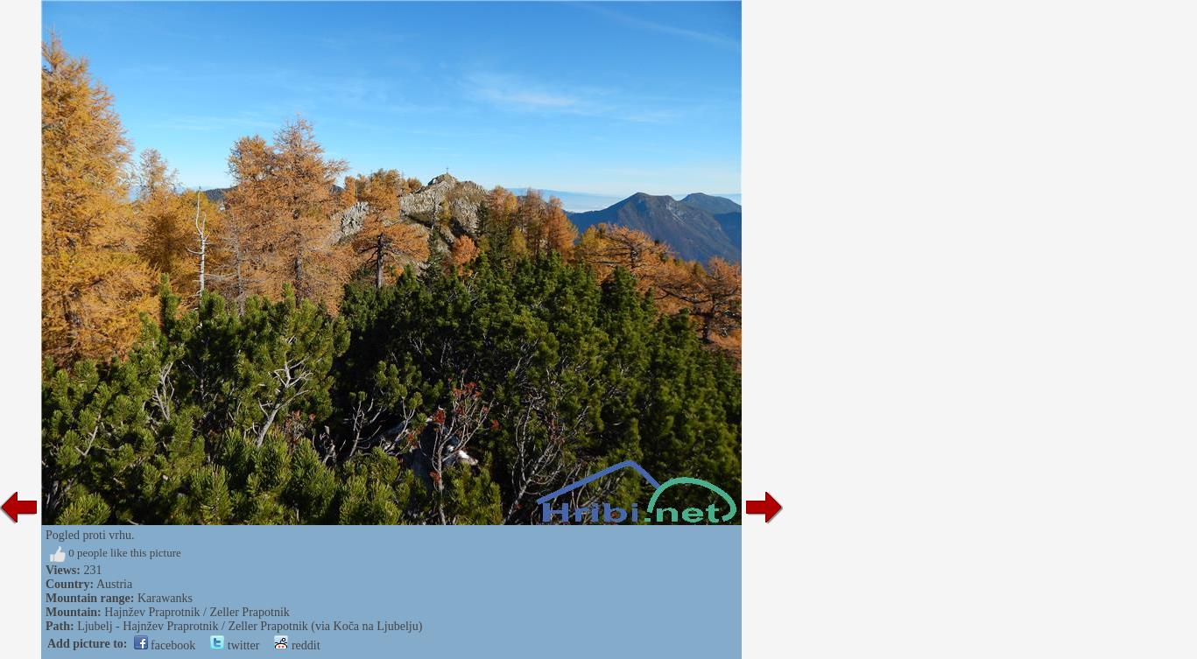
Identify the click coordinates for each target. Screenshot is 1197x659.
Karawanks (165, 598)
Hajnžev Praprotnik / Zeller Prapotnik (197, 612)
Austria (114, 584)
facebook (165, 645)
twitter (234, 645)
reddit (297, 645)
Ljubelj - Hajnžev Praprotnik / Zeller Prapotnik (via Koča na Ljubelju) (249, 626)
